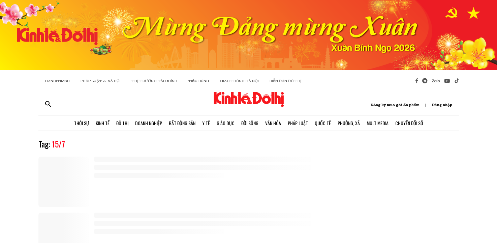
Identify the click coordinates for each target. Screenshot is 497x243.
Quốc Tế (323, 123)
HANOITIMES (57, 81)
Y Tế (206, 123)
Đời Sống (249, 123)
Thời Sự (81, 123)
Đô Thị (122, 123)
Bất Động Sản (182, 123)
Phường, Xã (349, 123)
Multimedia (378, 123)
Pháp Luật (298, 123)
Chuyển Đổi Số (409, 123)
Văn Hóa (273, 123)
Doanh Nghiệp (148, 123)
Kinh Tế (103, 123)
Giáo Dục (226, 123)
